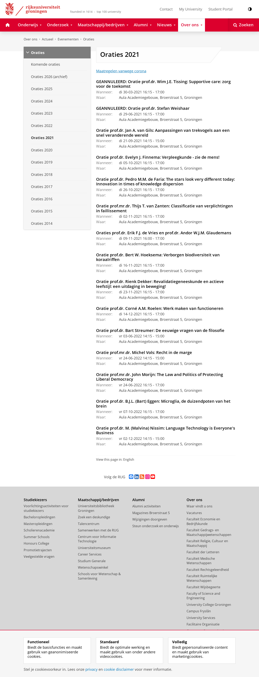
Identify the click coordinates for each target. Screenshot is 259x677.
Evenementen (68, 39)
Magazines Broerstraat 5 (151, 513)
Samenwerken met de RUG (98, 530)
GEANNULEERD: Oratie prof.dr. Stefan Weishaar (143, 108)
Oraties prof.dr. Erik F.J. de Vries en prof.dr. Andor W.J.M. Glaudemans (163, 233)
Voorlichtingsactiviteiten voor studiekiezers (46, 508)
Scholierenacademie (39, 530)
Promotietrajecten (38, 550)
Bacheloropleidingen (39, 517)
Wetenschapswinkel (93, 567)
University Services (201, 618)
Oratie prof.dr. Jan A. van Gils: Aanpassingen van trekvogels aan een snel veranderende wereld (163, 132)
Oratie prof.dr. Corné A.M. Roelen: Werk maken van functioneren (159, 308)
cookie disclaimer (119, 669)
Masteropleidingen (38, 524)
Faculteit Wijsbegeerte (203, 587)
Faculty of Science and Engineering (203, 595)
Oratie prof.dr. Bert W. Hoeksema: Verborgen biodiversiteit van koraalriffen (158, 257)
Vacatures (194, 513)
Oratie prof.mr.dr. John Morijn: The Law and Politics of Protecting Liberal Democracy (159, 377)
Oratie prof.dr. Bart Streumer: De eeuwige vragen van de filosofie (160, 330)
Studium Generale (92, 561)
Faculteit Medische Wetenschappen (201, 560)
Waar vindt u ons (199, 506)
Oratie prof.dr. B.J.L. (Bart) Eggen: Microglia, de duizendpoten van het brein (163, 403)
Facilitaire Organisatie (203, 624)
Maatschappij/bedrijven (98, 499)
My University (190, 9)
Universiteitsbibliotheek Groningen (96, 508)
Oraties (88, 39)
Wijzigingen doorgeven (149, 519)
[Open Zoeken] (243, 25)
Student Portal (220, 9)
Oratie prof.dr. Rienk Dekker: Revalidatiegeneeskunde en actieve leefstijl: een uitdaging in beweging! (160, 284)
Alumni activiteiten (146, 506)
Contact (166, 9)
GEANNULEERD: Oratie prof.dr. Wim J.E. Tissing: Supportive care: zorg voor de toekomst (163, 84)
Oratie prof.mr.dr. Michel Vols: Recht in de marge (144, 352)
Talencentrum (88, 524)
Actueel (47, 39)
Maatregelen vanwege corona (121, 71)
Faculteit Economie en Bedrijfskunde (203, 521)
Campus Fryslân (199, 611)
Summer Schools (37, 537)
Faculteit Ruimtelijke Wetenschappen (202, 578)
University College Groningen (209, 604)
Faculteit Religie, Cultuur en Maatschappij (207, 543)
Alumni (138, 499)
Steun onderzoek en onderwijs (155, 526)
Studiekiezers (35, 499)
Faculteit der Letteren (203, 552)
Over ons (30, 39)
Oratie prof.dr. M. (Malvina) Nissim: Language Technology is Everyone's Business (165, 430)
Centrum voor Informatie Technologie (97, 539)
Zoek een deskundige (94, 517)
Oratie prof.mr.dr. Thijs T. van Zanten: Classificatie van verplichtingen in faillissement (164, 208)
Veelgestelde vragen (39, 556)
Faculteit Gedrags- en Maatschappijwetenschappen (209, 532)
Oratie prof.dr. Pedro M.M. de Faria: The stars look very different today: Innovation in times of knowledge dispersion (165, 181)
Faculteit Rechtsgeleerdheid (208, 569)
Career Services (90, 554)
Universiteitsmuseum (94, 548)
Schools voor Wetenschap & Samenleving (99, 576)
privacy (91, 669)
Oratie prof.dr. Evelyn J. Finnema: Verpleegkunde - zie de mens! (158, 157)
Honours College (36, 543)
